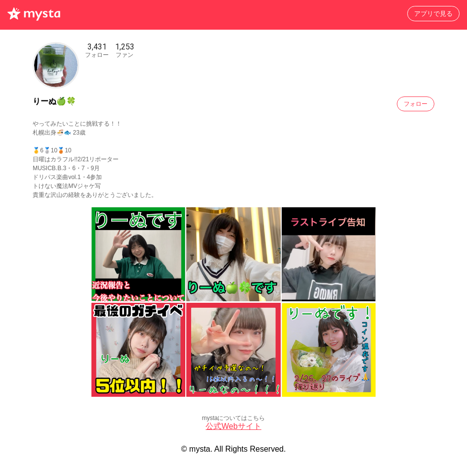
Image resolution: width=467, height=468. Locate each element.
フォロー (415, 103)
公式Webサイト (233, 426)
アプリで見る (433, 13)
